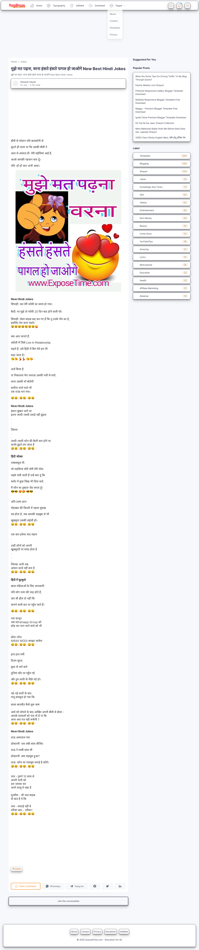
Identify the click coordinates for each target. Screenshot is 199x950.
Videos (161, 202)
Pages (117, 5)
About (74, 931)
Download (97, 5)
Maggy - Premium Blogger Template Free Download (156, 110)
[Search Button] (171, 6)
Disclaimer (110, 931)
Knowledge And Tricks (161, 187)
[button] (53, 886)
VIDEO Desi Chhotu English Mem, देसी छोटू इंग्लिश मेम (160, 137)
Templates (161, 155)
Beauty (161, 225)
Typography (56, 5)
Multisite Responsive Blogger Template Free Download (157, 101)
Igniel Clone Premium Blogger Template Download (160, 117)
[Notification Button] (179, 6)
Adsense (161, 296)
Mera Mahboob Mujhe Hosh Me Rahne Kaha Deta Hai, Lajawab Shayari (160, 130)
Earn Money (161, 218)
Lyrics (161, 257)
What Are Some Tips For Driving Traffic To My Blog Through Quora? (161, 78)
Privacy (97, 931)
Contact (85, 931)
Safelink (77, 5)
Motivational (161, 264)
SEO (161, 194)
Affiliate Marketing (161, 288)
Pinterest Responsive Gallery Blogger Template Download (159, 92)
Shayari (161, 171)
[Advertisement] (93, 36)
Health (161, 280)
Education (161, 272)
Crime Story (161, 233)
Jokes (16, 868)
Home (36, 5)
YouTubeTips (161, 241)
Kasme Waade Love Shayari (149, 85)
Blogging (161, 163)
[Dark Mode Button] (187, 6)
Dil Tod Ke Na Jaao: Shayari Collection (154, 123)
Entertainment (161, 210)
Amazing (161, 249)
